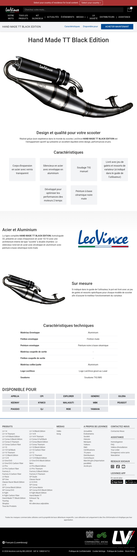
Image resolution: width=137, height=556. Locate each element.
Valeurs (87, 444)
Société (87, 436)
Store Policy (130, 551)
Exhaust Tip (34, 498)
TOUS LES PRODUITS (23, 17)
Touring (5, 501)
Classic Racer (34, 479)
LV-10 (4, 447)
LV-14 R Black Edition (11, 436)
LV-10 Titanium (8, 452)
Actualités (88, 431)
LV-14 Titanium (8, 434)
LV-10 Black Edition (37, 447)
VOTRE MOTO (11, 17)
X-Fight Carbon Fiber (10, 495)
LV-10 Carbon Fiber (37, 450)
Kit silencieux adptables (39, 503)
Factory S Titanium (37, 474)
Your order (115, 450)
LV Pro (5, 466)
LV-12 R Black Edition (38, 458)
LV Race (5, 477)
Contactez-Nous (117, 431)
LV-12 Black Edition (10, 455)
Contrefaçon (89, 458)
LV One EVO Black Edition (39, 461)
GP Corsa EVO (8, 490)
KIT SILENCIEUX (37, 17)
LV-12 (31, 452)
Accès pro (88, 466)
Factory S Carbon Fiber (11, 474)
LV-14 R (32, 434)
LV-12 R (5, 458)
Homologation (117, 442)
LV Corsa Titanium (37, 444)
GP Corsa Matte (36, 487)
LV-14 (4, 431)
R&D (85, 447)
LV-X (4, 485)
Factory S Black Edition (38, 471)
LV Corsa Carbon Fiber (11, 444)
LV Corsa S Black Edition (12, 439)
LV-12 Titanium (35, 455)
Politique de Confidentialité (80, 551)
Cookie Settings (98, 551)
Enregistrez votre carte (120, 452)
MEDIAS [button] (81, 17)
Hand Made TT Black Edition (14, 498)
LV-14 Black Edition (37, 431)
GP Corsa (33, 485)
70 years (87, 452)
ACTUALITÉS (53, 17)
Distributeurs (89, 455)
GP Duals (33, 477)
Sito (31, 501)
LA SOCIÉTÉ (94, 17)
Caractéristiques (72, 26)
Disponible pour (90, 26)
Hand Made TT (35, 495)
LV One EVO (7, 461)
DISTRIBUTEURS (107, 17)
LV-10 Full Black (8, 450)
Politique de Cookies (115, 551)
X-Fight (5, 493)
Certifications (89, 450)
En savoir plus (116, 478)
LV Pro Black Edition (37, 466)
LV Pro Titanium (36, 469)
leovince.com (14, 551)
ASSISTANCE (124, 17)
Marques (87, 442)
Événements (89, 434)
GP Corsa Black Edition (11, 487)
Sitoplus (5, 503)
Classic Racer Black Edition (13, 482)
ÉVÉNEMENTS (67, 17)
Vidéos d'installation (119, 447)
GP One (5, 479)
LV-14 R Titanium (36, 436)
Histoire (87, 439)
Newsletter (115, 455)
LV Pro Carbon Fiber (10, 469)
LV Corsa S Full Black (38, 439)
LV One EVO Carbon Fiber (12, 463)
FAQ (112, 444)
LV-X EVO (33, 482)
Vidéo (59, 431)
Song (59, 434)
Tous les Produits (9, 506)
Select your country (91, 2)
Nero (31, 463)
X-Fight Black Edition (38, 493)
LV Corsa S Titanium (10, 442)
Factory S (6, 471)
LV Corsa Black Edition (38, 442)
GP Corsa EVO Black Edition (40, 490)
